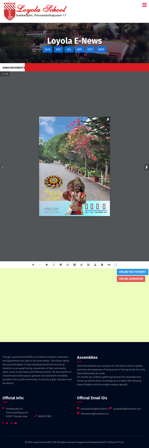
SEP (79, 49)
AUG (47, 49)
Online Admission (131, 278)
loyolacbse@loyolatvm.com (127, 408)
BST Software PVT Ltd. (113, 442)
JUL (69, 49)
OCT (90, 49)
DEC (58, 49)
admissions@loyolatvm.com (95, 413)
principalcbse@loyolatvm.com (95, 408)
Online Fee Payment (132, 271)
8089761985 (44, 416)
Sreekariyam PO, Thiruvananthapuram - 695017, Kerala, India (17, 412)
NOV (101, 49)
